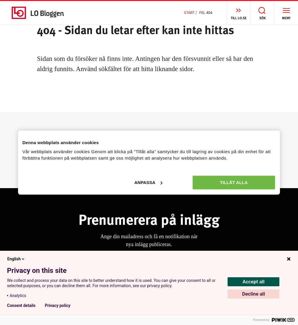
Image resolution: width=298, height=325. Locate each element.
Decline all (253, 294)
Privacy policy (57, 305)
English (16, 259)
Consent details (21, 305)
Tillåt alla (234, 182)
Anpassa (148, 182)
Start (189, 12)
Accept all (253, 282)
